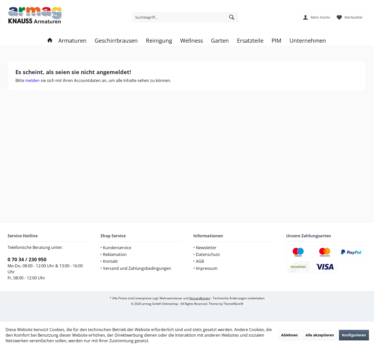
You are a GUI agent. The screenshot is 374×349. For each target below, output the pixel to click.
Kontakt (110, 261)
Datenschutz (208, 254)
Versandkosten (199, 298)
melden (32, 80)
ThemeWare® (233, 304)
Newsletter (206, 247)
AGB (200, 261)
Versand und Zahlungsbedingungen (137, 268)
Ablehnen (289, 335)
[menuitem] (350, 17)
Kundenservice (117, 247)
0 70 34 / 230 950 (27, 259)
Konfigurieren (354, 335)
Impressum (207, 268)
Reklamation (115, 254)
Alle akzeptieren (320, 335)
